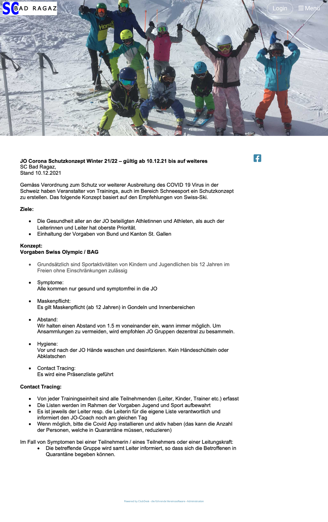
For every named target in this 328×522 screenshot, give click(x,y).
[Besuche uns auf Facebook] (257, 158)
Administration (195, 501)
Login (280, 8)
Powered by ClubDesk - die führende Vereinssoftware (154, 501)
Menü (309, 8)
